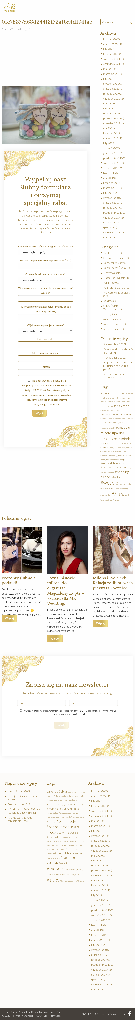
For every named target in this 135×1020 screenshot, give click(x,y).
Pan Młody (109, 282)
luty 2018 (108, 192)
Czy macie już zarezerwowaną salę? (45, 277)
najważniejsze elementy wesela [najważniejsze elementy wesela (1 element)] (112, 422)
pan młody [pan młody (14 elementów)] (67, 821)
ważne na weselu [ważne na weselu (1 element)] (107, 472)
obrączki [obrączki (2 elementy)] (118, 427)
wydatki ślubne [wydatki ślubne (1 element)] (113, 489)
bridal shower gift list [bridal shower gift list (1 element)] (109, 398)
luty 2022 (108, 48)
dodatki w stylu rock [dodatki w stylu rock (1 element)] (122, 402)
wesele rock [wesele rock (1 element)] (125, 484)
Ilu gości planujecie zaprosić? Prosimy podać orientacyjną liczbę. (45, 312)
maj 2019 (108, 128)
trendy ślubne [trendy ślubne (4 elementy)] (110, 467)
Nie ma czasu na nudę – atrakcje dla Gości (116, 375)
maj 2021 (108, 68)
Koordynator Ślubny (114, 267)
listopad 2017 (111, 207)
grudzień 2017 (111, 202)
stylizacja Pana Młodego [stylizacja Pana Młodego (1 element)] (116, 460)
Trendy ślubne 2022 (114, 357)
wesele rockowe (112, 323)
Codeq (58, 1015)
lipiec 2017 (109, 227)
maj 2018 (108, 177)
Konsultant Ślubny (113, 262)
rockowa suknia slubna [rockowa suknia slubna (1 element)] (73, 845)
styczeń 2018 (111, 197)
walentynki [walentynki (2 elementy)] (125, 467)
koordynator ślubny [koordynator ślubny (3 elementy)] (112, 414)
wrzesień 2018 (111, 162)
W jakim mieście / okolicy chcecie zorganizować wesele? (45, 294)
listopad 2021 (111, 53)
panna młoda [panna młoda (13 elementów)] (59, 827)
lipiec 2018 (109, 172)
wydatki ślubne (111, 328)
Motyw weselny (112, 272)
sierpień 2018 (111, 167)
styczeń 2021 (111, 83)
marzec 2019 (110, 138)
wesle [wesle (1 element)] (103, 489)
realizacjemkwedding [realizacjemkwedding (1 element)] (109, 456)
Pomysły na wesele (114, 287)
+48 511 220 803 (89, 1014)
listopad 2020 (111, 93)
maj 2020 (108, 103)
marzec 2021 (110, 73)
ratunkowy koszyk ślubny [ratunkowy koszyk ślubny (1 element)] (117, 452)
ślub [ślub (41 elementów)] (118, 494)
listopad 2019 (111, 113)
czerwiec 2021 (111, 63)
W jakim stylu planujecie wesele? (45, 328)
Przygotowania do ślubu (116, 292)
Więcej (9, 618)
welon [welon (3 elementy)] (117, 477)
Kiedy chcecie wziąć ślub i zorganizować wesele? (45, 249)
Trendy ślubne (111, 314)
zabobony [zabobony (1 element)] (124, 489)
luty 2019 (108, 143)
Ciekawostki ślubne (114, 257)
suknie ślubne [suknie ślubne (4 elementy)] (110, 463)
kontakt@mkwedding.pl (113, 1014)
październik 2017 (113, 212)
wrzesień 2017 (111, 217)
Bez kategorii (110, 252)
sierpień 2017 (111, 222)
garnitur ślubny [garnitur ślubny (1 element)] (107, 406)
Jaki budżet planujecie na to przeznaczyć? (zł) (45, 264)
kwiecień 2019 (111, 133)
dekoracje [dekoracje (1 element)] (109, 402)
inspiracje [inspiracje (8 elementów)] (122, 406)
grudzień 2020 (111, 88)
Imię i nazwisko (45, 342)
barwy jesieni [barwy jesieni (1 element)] (128, 394)
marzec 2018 (110, 187)
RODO (38, 1015)
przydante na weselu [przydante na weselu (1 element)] (55, 841)
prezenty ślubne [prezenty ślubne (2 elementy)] (55, 837)
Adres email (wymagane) (45, 356)
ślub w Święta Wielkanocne (110, 307)
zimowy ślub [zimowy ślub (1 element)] (106, 495)
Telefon (45, 370)
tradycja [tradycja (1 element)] (123, 463)
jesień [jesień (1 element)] (103, 411)
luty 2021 (108, 78)
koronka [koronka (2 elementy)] (129, 414)
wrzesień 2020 (111, 98)
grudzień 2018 (111, 153)
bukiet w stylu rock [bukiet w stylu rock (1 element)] (67, 796)
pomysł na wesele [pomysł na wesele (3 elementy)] (111, 443)
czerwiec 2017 (111, 232)
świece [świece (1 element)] (116, 500)
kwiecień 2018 (111, 182)
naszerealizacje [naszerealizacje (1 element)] (107, 428)
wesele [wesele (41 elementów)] (110, 483)
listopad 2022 (111, 38)
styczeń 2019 (111, 148)
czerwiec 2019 (111, 123)
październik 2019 (113, 118)
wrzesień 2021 (111, 58)
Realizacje (109, 300)
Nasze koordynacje (114, 277)
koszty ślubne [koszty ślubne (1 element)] (106, 419)
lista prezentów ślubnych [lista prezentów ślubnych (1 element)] (123, 419)
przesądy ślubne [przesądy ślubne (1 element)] (114, 448)
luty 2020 (108, 108)
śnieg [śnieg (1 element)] (110, 500)
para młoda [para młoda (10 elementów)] (122, 439)
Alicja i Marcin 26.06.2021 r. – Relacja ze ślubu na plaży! (117, 366)
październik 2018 (113, 158)
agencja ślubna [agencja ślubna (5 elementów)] (111, 393)
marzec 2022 (110, 43)
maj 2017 (108, 237)
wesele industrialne (114, 318)
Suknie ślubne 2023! (114, 344)
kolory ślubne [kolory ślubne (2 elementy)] (114, 410)
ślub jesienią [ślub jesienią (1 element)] (66, 881)
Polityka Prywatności (22, 1015)
